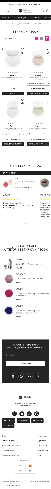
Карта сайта (42, 441)
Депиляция (20, 18)
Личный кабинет (43, 445)
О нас (4, 436)
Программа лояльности (10, 455)
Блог (39, 455)
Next (46, 223)
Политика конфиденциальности (39, 481)
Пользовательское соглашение (11, 481)
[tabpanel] (19, 199)
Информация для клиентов (11, 445)
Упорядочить (12, 38)
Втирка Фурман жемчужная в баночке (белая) (13, 127)
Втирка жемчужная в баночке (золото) (38, 127)
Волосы (35, 18)
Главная (5, 24)
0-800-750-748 (34, 4)
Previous (4, 223)
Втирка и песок (9, 173)
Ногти (5, 18)
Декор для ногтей (24, 24)
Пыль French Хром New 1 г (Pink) (29, 279)
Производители (43, 450)
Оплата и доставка (8, 441)
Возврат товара (43, 436)
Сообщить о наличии (38, 93)
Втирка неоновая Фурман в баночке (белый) (13, 77)
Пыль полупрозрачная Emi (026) (24, 182)
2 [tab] (25, 223)
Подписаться (25, 363)
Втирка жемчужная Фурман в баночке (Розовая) (38, 77)
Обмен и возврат (8, 450)
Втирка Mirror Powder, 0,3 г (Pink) (29, 264)
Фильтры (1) (47, 38)
